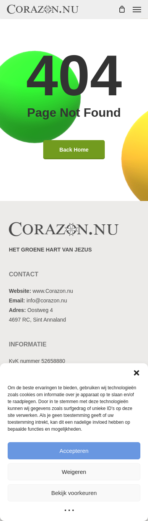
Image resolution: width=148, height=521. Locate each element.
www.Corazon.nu (53, 291)
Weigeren (74, 472)
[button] (136, 373)
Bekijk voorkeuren (74, 493)
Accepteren (74, 451)
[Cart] (121, 9)
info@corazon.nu (46, 300)
